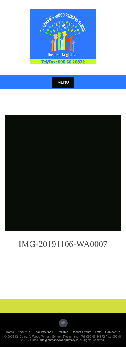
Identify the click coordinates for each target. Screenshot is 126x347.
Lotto (98, 332)
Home (10, 332)
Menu (63, 82)
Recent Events (81, 332)
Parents (63, 332)
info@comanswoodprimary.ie (59, 340)
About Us (24, 332)
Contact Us (112, 332)
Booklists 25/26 (43, 332)
